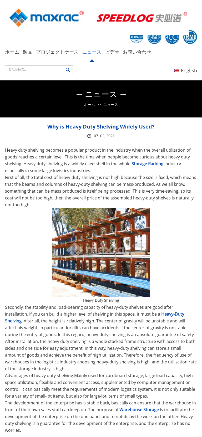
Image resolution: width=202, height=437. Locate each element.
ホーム (12, 52)
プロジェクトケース (57, 52)
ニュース (91, 52)
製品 (27, 52)
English (185, 70)
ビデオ (112, 52)
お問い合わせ (137, 52)
